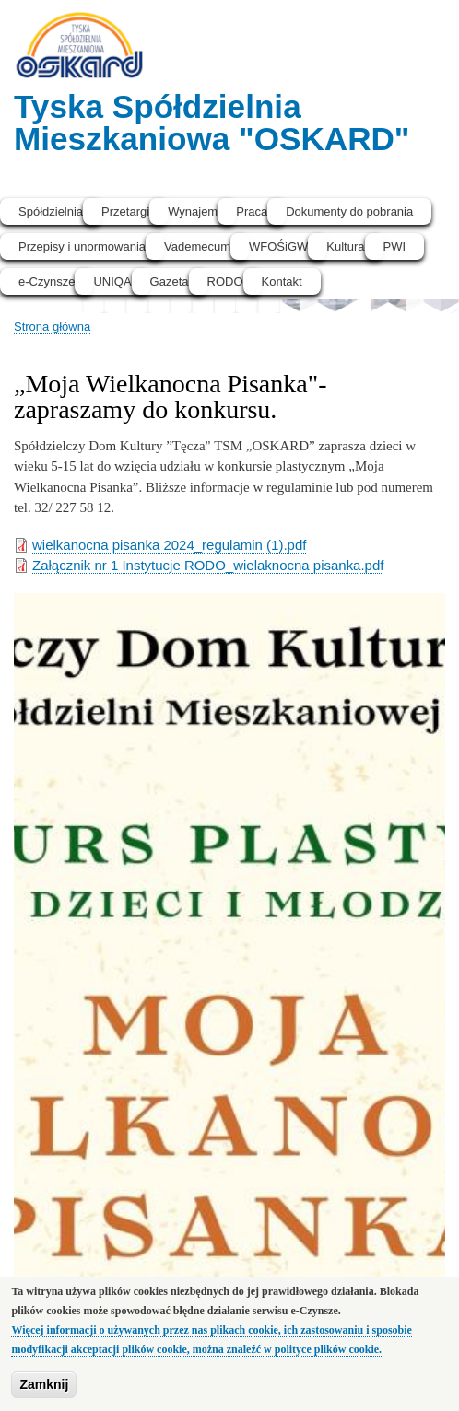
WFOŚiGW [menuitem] (278, 246)
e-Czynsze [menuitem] (46, 281)
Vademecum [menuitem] (197, 246)
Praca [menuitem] (251, 211)
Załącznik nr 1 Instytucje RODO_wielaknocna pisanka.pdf (207, 565)
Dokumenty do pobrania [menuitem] (349, 211)
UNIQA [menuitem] (112, 281)
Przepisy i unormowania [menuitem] (82, 246)
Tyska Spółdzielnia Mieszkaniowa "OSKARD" (212, 122)
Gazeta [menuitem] (169, 281)
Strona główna (52, 326)
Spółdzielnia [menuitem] (50, 211)
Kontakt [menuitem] (282, 281)
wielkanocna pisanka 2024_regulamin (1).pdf (169, 545)
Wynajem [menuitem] (193, 211)
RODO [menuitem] (225, 281)
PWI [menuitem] (394, 246)
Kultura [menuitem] (345, 246)
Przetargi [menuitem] (125, 211)
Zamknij (43, 1384)
